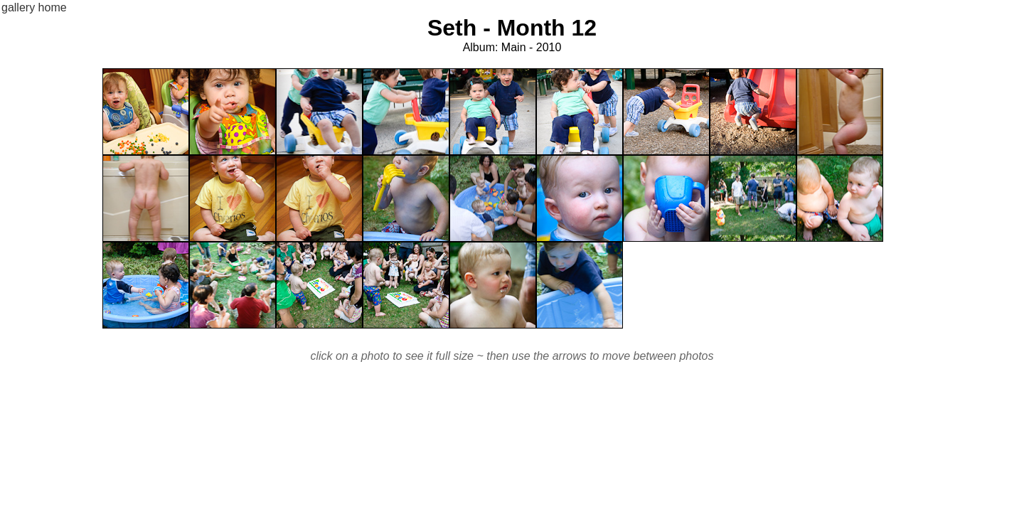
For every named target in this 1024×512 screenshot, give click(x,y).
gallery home (34, 7)
